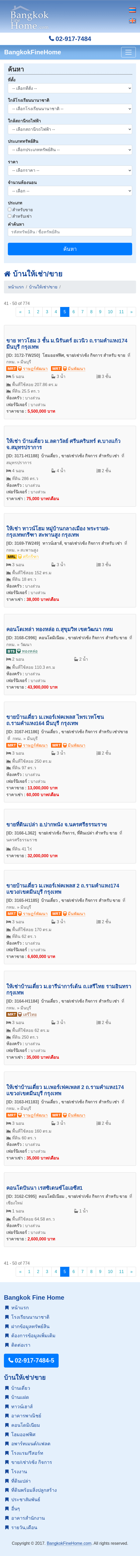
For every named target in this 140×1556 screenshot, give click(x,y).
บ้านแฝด (17, 1397)
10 (110, 312)
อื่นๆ (12, 1508)
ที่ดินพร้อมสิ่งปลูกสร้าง (31, 1490)
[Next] (131, 312)
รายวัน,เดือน (21, 1527)
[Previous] (20, 312)
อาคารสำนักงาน (25, 1518)
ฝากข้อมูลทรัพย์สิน (27, 1326)
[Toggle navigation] (128, 52)
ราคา (13, 162)
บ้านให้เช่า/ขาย (33, 274)
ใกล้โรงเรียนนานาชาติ (28, 100)
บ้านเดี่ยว (17, 1388)
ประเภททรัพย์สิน (23, 141)
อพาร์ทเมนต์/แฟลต (28, 1443)
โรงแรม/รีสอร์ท (24, 1453)
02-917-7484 (70, 38)
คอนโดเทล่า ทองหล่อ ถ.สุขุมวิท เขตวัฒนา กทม (59, 629)
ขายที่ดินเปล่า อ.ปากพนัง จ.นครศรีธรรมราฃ (56, 824)
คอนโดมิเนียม (22, 1425)
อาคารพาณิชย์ (23, 1415)
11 (121, 312)
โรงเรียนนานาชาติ (27, 1317)
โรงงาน (16, 1471)
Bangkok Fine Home (34, 1297)
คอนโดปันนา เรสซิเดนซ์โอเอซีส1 (44, 1188)
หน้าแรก (16, 287)
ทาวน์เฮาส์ (19, 1406)
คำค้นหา (16, 224)
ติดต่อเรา (17, 1345)
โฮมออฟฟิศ (20, 1434)
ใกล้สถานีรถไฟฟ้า (24, 121)
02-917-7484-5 (31, 1360)
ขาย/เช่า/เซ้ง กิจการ (28, 1462)
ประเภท (15, 203)
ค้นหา (70, 249)
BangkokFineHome (32, 52)
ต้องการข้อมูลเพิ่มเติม (30, 1335)
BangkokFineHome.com (69, 1543)
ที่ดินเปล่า (18, 1481)
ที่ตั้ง (11, 80)
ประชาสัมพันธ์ (22, 1499)
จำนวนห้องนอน (22, 182)
